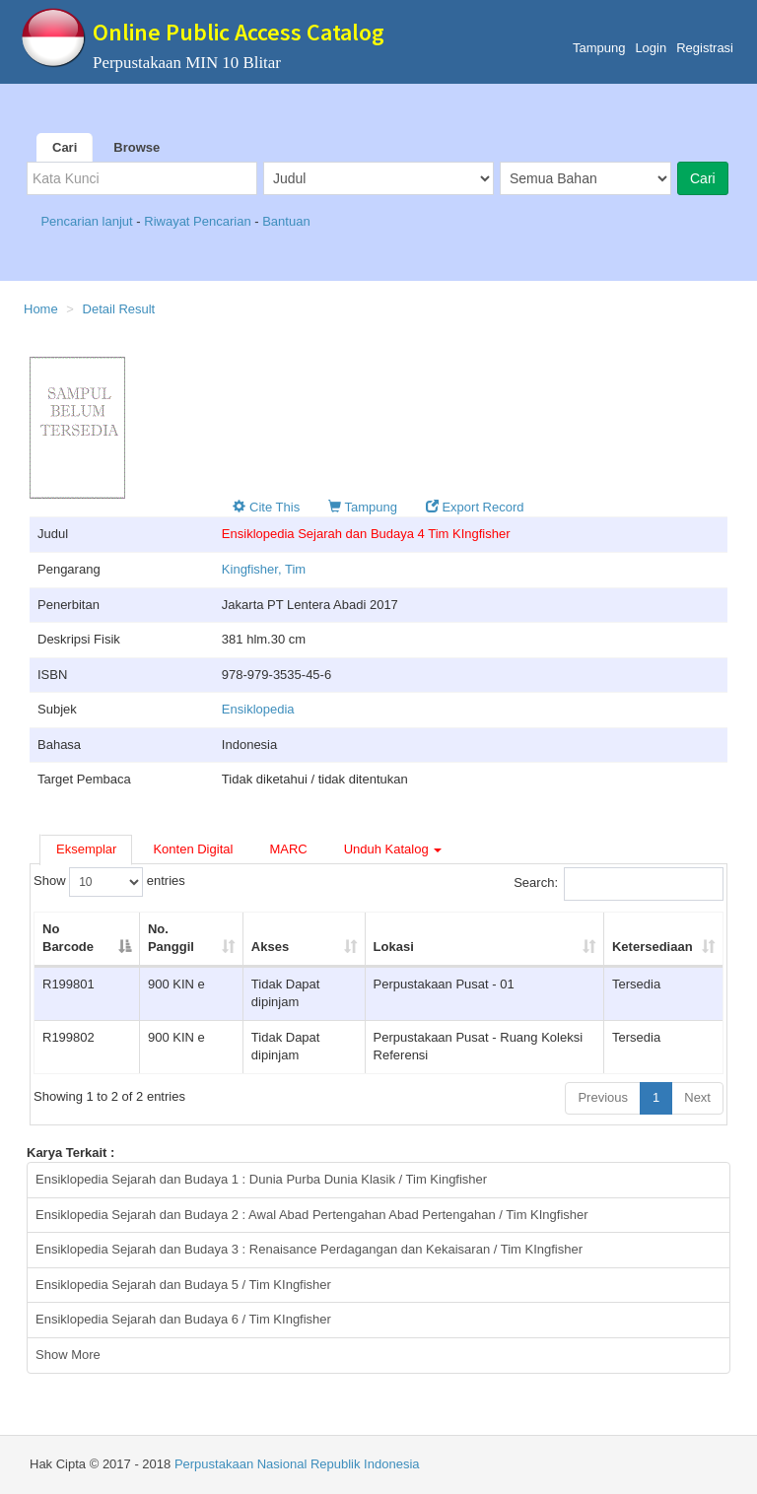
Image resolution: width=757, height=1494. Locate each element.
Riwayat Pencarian (199, 221)
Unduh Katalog (393, 849)
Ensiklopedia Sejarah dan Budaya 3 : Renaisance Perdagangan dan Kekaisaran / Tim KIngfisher (309, 1249)
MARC (288, 849)
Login (650, 47)
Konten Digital (193, 849)
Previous (603, 1097)
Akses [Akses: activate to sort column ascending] (270, 946)
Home (41, 309)
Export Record (475, 507)
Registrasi (704, 47)
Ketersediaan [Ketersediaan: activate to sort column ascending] (652, 946)
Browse (136, 147)
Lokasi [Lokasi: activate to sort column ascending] (394, 946)
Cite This (266, 507)
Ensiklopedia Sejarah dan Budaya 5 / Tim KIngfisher (183, 1284)
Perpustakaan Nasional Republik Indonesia (297, 1464)
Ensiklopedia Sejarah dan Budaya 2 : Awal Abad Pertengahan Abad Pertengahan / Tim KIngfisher (311, 1214)
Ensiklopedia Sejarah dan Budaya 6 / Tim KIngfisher (183, 1319)
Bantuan (286, 221)
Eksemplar (86, 849)
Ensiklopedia (258, 709)
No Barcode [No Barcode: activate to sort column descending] (68, 938)
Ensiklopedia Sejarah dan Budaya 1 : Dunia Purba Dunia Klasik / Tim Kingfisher (261, 1179)
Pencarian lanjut (88, 221)
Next (697, 1097)
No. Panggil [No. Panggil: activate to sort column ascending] (171, 938)
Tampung (599, 47)
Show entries (109, 882)
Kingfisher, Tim (264, 569)
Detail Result (119, 309)
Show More (68, 1354)
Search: (618, 884)
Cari (64, 147)
